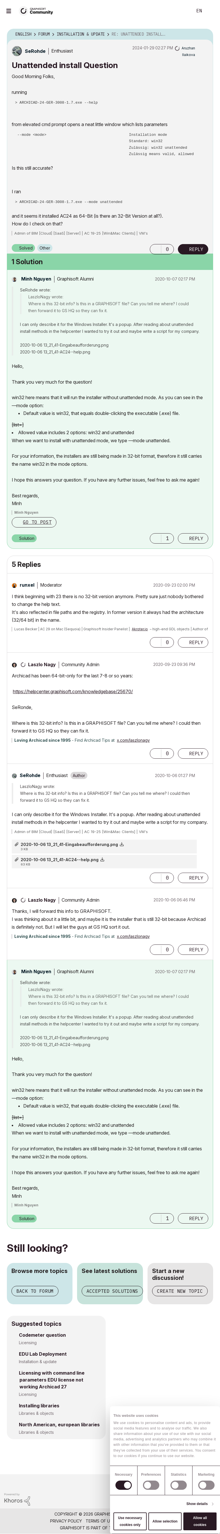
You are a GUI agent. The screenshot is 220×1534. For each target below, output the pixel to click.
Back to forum (35, 1291)
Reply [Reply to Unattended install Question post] (196, 249)
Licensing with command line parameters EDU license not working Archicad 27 (52, 1380)
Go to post (37, 522)
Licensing (28, 1342)
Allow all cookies (200, 1521)
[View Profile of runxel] (27, 585)
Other (45, 248)
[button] (155, 249)
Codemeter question (42, 1335)
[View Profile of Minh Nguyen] (36, 279)
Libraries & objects (36, 1413)
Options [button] (205, 34)
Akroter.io (140, 629)
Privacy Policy (66, 1520)
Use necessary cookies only (130, 1521)
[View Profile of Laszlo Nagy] (42, 664)
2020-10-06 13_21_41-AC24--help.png (60, 859)
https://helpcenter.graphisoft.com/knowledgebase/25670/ (73, 691)
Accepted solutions (112, 1291)
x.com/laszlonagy (133, 740)
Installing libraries (39, 1406)
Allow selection (164, 1521)
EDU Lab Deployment (43, 1354)
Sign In (211, 10)
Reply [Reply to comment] (196, 538)
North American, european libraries (59, 1424)
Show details (197, 1504)
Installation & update (38, 1361)
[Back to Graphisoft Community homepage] (38, 10)
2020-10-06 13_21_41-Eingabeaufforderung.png (69, 844)
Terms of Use (100, 1520)
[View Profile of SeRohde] (35, 51)
